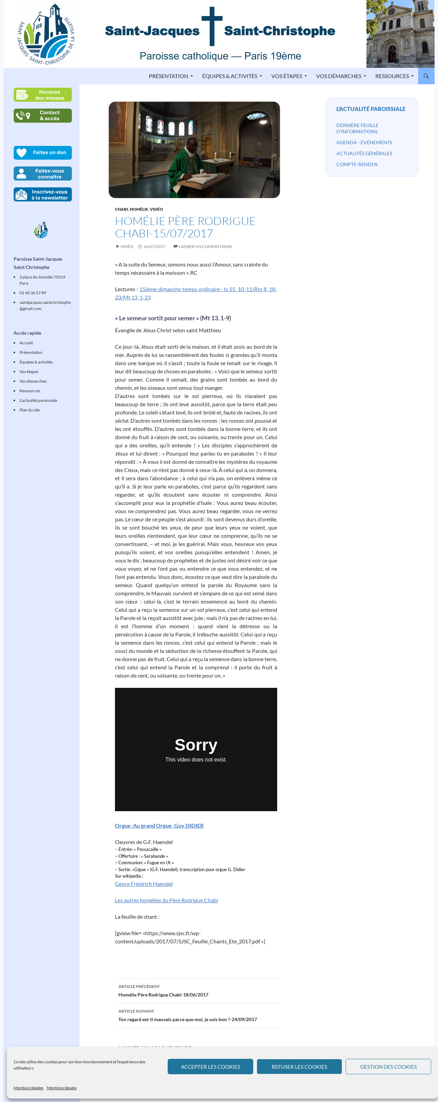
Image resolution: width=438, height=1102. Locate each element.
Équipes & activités (229, 76)
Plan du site (30, 409)
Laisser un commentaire (205, 246)
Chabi (121, 209)
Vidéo (156, 209)
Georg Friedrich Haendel (144, 883)
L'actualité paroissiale (370, 109)
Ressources (392, 76)
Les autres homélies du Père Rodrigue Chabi (166, 900)
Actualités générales (364, 153)
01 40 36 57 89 (33, 292)
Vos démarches (338, 76)
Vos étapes (286, 76)
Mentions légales (28, 1087)
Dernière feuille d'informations (357, 128)
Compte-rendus (356, 164)
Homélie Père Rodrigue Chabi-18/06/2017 (199, 990)
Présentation (168, 76)
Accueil (26, 342)
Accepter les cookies (210, 1067)
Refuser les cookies (299, 1067)
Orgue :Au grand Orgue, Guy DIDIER (159, 825)
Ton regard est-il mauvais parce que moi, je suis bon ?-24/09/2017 (199, 1014)
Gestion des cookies (388, 1067)
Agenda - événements (364, 142)
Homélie (139, 209)
